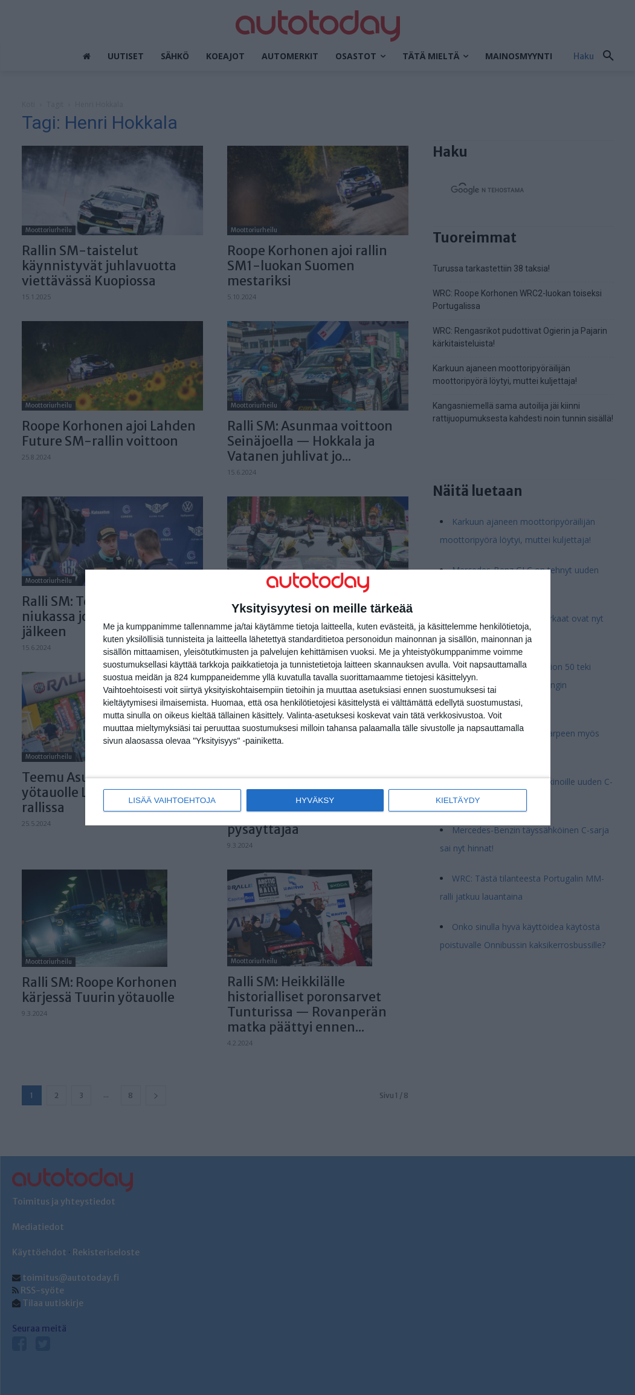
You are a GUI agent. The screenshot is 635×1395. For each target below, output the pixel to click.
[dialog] (317, 697)
